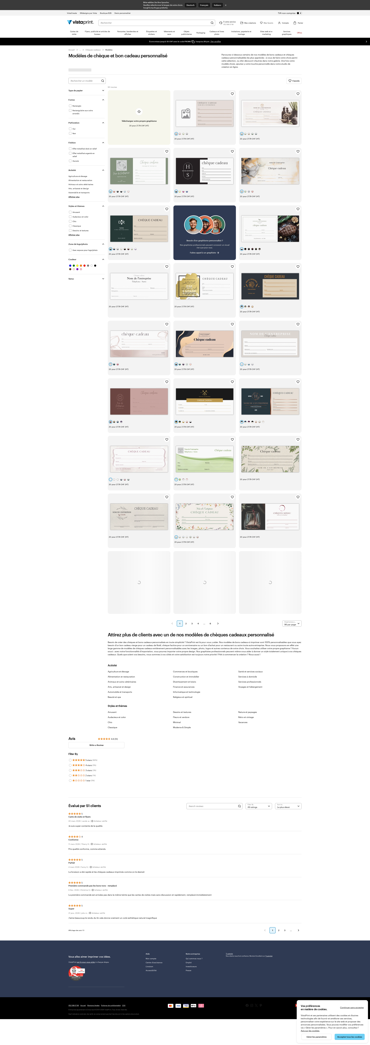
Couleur (72, 259)
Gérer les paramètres (317, 1037)
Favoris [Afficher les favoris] (294, 80)
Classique (112, 690)
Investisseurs (191, 932)
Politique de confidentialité (110, 972)
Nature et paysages (247, 675)
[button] (172, 587)
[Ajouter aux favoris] (232, 93)
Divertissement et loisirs (184, 645)
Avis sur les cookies (310, 1030)
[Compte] (283, 23)
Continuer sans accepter (352, 1007)
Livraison (149, 932)
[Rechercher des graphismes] (102, 80)
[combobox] (155, 22)
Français (204, 5)
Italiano (217, 5)
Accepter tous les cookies (349, 1037)
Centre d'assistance (154, 928)
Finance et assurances (184, 650)
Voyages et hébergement (250, 650)
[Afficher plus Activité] (74, 197)
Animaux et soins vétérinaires (122, 645)
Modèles (109, 50)
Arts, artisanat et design (119, 650)
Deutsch (191, 5)
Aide (164, 921)
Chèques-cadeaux (93, 50)
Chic (110, 685)
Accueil (71, 50)
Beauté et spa (114, 660)
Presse (188, 936)
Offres (299, 33)
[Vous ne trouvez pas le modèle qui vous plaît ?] (204, 221)
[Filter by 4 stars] (70, 728)
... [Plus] (80, 50)
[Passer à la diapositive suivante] (366, 41)
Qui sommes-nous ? (194, 924)
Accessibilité (151, 936)
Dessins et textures (182, 675)
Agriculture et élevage (118, 635)
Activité (72, 170)
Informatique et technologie (186, 655)
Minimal (177, 685)
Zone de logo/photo (78, 244)
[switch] (292, 13)
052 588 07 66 (73, 972)
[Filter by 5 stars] (70, 723)
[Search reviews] (213, 769)
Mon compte (151, 924)
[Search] (239, 769)
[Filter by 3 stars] (70, 733)
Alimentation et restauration (121, 640)
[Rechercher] (212, 22)
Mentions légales (93, 972)
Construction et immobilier (186, 640)
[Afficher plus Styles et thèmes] (74, 234)
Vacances (242, 685)
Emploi (189, 928)
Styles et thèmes (76, 206)
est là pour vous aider (86, 929)
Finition (72, 142)
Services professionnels (249, 645)
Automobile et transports (120, 655)
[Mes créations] (248, 22)
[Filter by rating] (259, 769)
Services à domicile (247, 640)
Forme (71, 100)
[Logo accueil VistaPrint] (80, 22)
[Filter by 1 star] (70, 744)
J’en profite (215, 41)
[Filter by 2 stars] (70, 738)
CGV (123, 972)
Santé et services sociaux (250, 635)
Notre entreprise (204, 921)
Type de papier (75, 90)
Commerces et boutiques (185, 635)
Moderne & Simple (182, 690)
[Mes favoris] (266, 23)
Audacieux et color (117, 680)
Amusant (112, 675)
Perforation (73, 122)
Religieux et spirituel (182, 660)
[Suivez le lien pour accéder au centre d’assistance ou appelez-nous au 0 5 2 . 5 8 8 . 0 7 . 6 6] (227, 22)
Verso (71, 278)
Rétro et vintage (246, 680)
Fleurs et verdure (181, 680)
